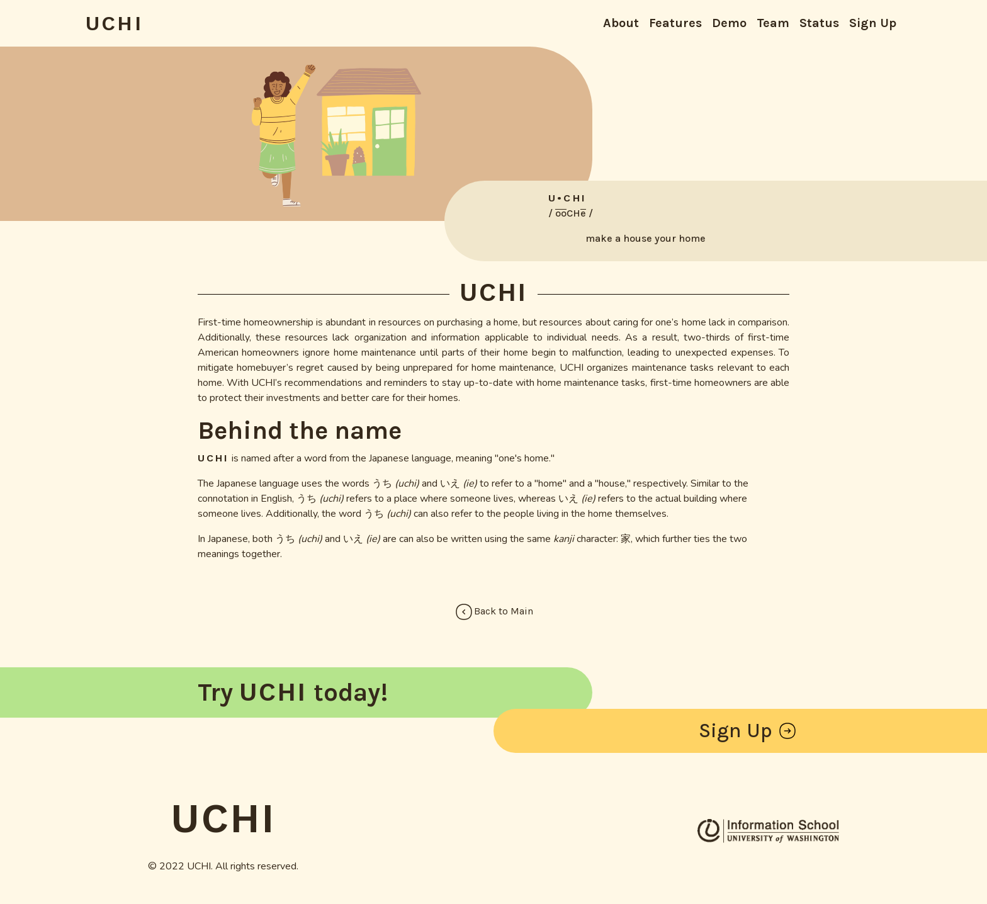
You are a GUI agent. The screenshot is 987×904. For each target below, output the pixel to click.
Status (819, 23)
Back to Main (493, 612)
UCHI (114, 23)
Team (773, 23)
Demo (729, 23)
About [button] (621, 23)
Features (675, 23)
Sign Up (872, 23)
